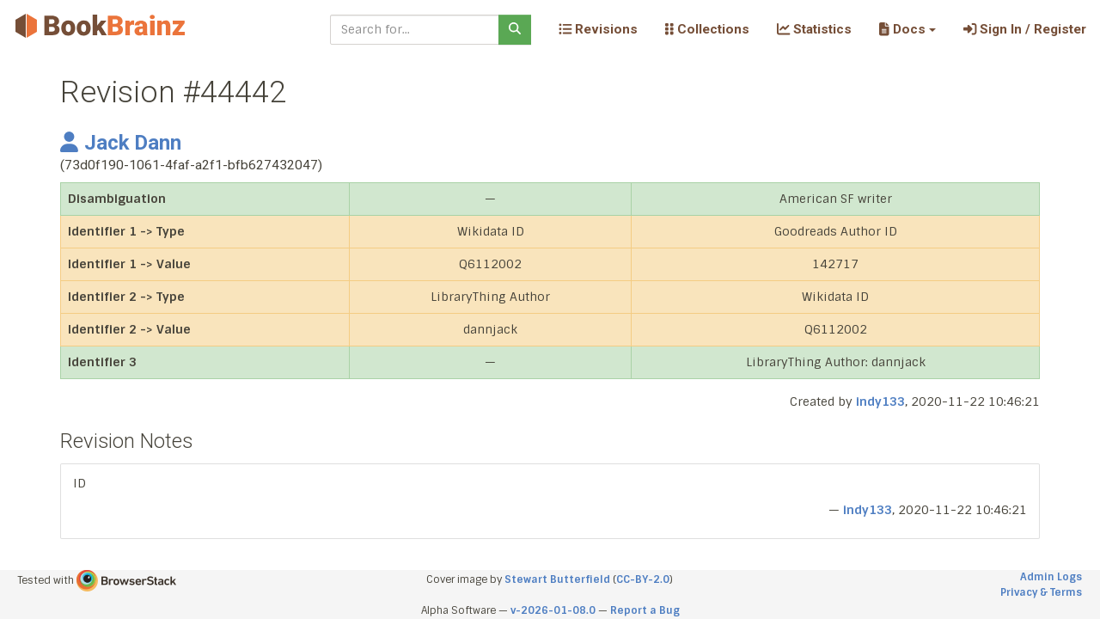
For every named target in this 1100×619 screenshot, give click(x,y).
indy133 (880, 401)
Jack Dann (120, 143)
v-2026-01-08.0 (553, 610)
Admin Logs (1051, 577)
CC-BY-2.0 (642, 579)
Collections (707, 29)
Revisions (598, 29)
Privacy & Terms (1041, 592)
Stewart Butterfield (557, 579)
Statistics (814, 29)
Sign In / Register (1024, 29)
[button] (907, 29)
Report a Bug (645, 610)
